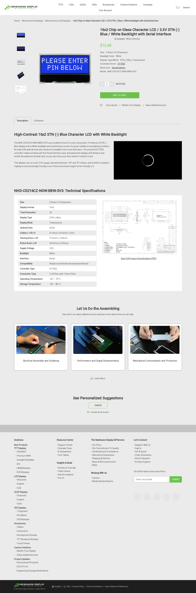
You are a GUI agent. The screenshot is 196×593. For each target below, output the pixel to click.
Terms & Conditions (94, 586)
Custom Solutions (128, 4)
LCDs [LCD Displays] (71, 4)
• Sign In (137, 448)
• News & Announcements (103, 462)
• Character (21, 479)
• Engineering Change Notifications (32, 571)
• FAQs (94, 465)
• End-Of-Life (22, 566)
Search (186, 7)
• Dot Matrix (21, 515)
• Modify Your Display (26, 551)
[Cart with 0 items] (177, 7)
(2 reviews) (119, 39)
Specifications (118, 68)
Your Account (105, 10)
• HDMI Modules (23, 468)
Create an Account (100, 412)
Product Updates (22, 559)
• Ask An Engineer (65, 474)
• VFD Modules (22, 519)
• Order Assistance (142, 455)
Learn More (99, 378)
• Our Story (96, 445)
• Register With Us (142, 445)
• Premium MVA (23, 456)
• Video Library (63, 471)
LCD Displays (20, 476)
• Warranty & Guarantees (102, 455)
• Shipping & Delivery (100, 458)
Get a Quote (111, 105)
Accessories (108, 4)
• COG (18, 488)
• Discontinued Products (27, 562)
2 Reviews (39, 120)
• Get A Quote (140, 451)
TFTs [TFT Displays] (60, 4)
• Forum (60, 478)
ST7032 (121, 64)
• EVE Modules (22, 472)
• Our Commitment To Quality (105, 448)
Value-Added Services (155, 105)
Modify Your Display (131, 105)
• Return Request (142, 458)
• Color (19, 503)
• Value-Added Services (27, 555)
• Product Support (142, 462)
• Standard (21, 451)
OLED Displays (21, 492)
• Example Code (64, 448)
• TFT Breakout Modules (27, 539)
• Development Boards (26, 535)
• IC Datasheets (64, 451)
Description (22, 120)
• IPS (18, 464)
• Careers (95, 478)
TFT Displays (20, 448)
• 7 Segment (22, 511)
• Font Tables (63, 455)
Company (147, 4)
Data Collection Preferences (116, 586)
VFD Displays (20, 508)
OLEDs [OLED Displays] (83, 4)
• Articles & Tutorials (66, 468)
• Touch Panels (23, 543)
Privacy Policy (78, 586)
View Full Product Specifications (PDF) (138, 258)
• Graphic (20, 484)
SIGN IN (98, 405)
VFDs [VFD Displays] (94, 4)
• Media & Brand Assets (102, 481)
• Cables (19, 527)
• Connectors (22, 531)
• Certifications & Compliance (104, 451)
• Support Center (65, 445)
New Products (20, 445)
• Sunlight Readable (25, 460)
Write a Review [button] (133, 39)
